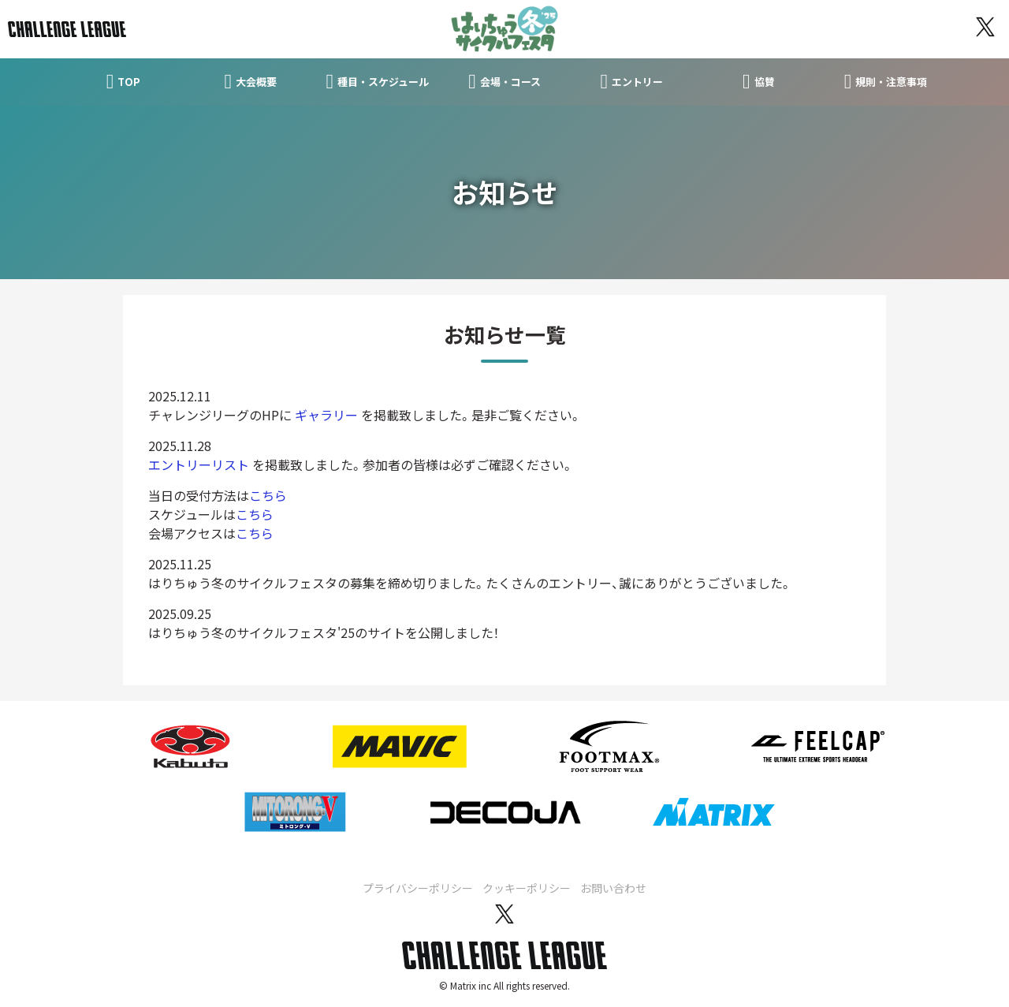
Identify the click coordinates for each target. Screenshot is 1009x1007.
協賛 (759, 81)
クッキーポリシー (526, 887)
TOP (123, 81)
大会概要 (250, 81)
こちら (268, 494)
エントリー (631, 81)
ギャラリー (326, 414)
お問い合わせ (613, 887)
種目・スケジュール (378, 81)
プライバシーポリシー (418, 887)
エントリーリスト (198, 463)
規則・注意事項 (886, 81)
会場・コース (504, 81)
